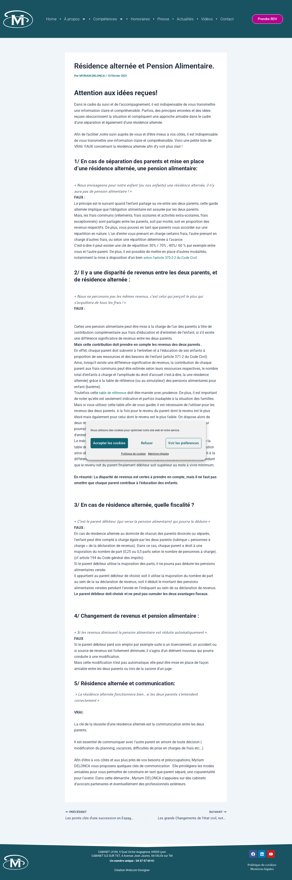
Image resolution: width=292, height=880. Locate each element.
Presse (163, 19)
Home (51, 19)
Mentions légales (158, 453)
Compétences (108, 19)
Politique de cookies (133, 453)
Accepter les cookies (109, 443)
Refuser (147, 443)
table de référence (113, 393)
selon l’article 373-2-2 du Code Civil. (171, 257)
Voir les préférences (183, 443)
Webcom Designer (138, 870)
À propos (75, 19)
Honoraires (140, 19)
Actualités (185, 19)
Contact (227, 19)
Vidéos (207, 19)
